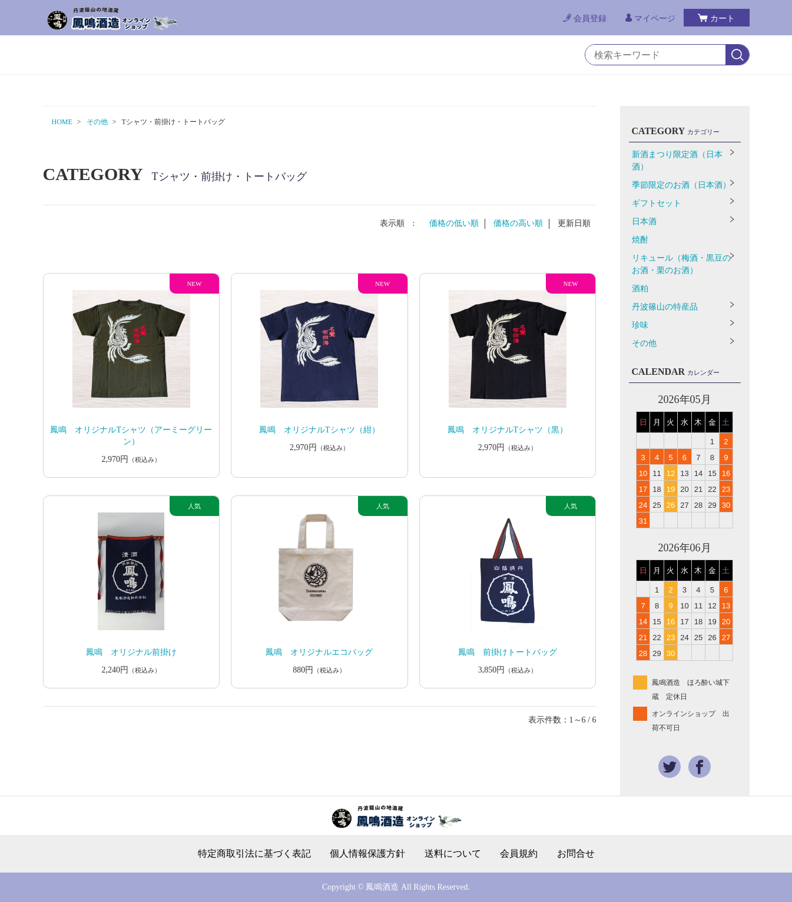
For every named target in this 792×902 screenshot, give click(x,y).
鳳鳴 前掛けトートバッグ (507, 652)
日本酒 (644, 221)
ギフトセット (656, 203)
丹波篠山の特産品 (665, 306)
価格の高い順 (518, 223)
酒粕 (640, 288)
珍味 (640, 325)
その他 (97, 122)
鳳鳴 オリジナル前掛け (131, 652)
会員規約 (519, 853)
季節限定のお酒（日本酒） (681, 185)
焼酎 (640, 239)
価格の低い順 (454, 223)
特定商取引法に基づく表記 (254, 853)
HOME (62, 122)
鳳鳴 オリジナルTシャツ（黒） (508, 429)
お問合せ (576, 853)
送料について (453, 853)
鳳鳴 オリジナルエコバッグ (319, 652)
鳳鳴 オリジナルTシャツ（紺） (319, 429)
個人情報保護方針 (367, 853)
